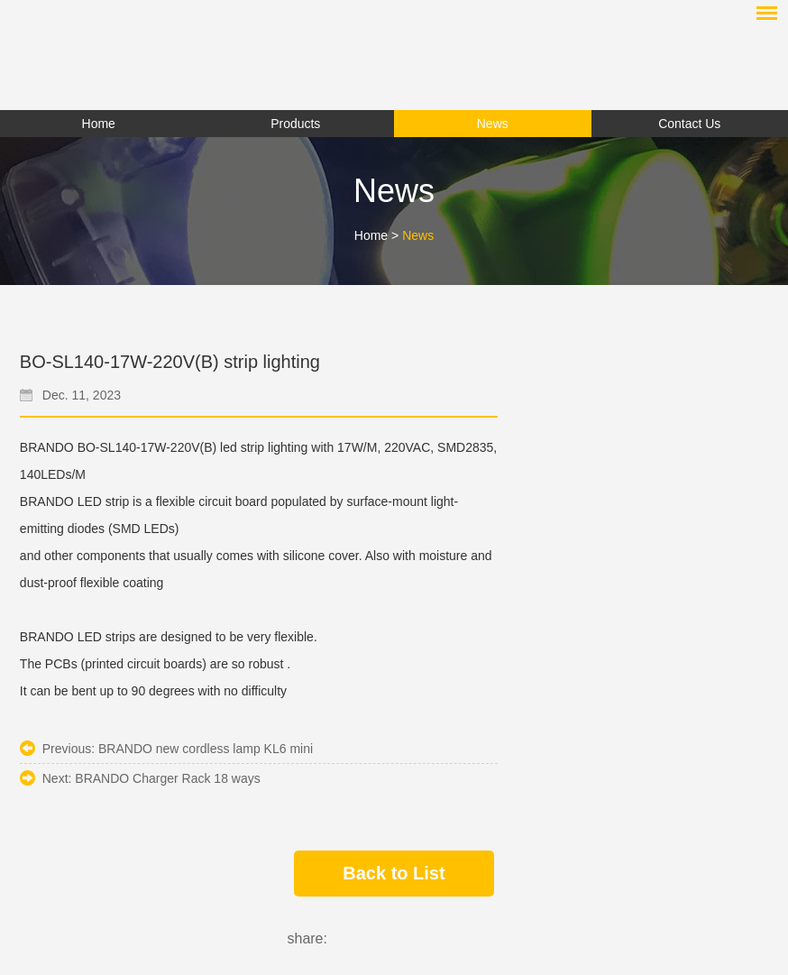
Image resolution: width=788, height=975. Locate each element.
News (418, 235)
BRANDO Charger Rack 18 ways (167, 778)
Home (98, 123)
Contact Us (689, 123)
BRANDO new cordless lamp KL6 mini (205, 748)
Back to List (393, 873)
